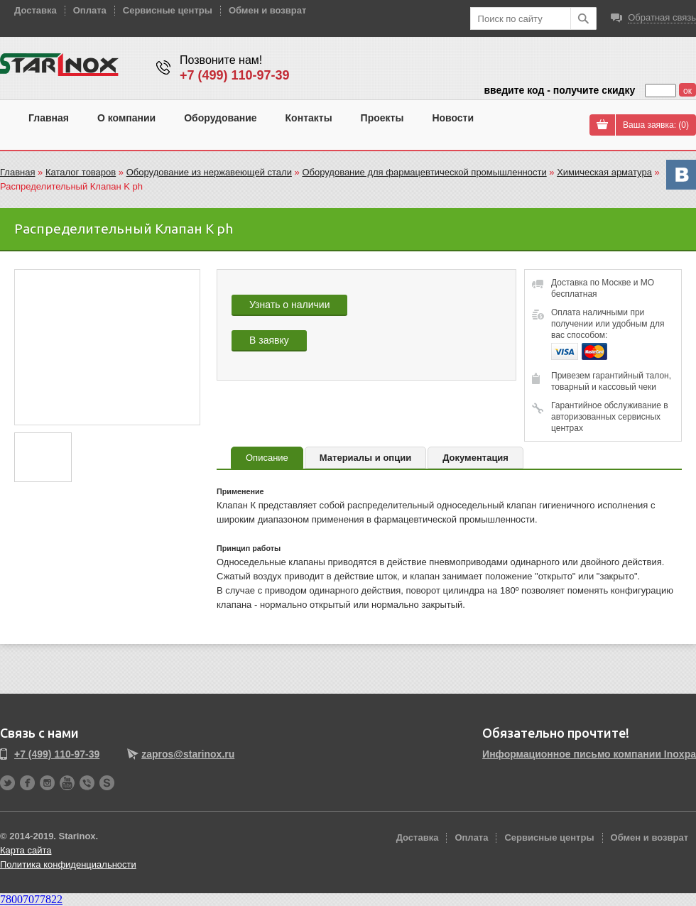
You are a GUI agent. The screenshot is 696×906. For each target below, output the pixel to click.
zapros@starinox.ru (187, 754)
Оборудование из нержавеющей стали (209, 172)
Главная (48, 118)
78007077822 (31, 899)
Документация (475, 457)
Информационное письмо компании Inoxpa (589, 754)
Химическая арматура (604, 172)
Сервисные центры (167, 10)
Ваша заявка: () (656, 125)
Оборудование (220, 118)
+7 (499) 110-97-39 (235, 75)
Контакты (309, 118)
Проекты (382, 118)
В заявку (269, 340)
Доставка (35, 10)
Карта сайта (25, 850)
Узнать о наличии (289, 304)
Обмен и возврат (267, 10)
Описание (267, 457)
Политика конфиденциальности (68, 864)
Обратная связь (662, 17)
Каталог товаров (80, 172)
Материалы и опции (365, 457)
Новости (453, 118)
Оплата (90, 10)
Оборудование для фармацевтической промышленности (424, 172)
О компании (126, 118)
